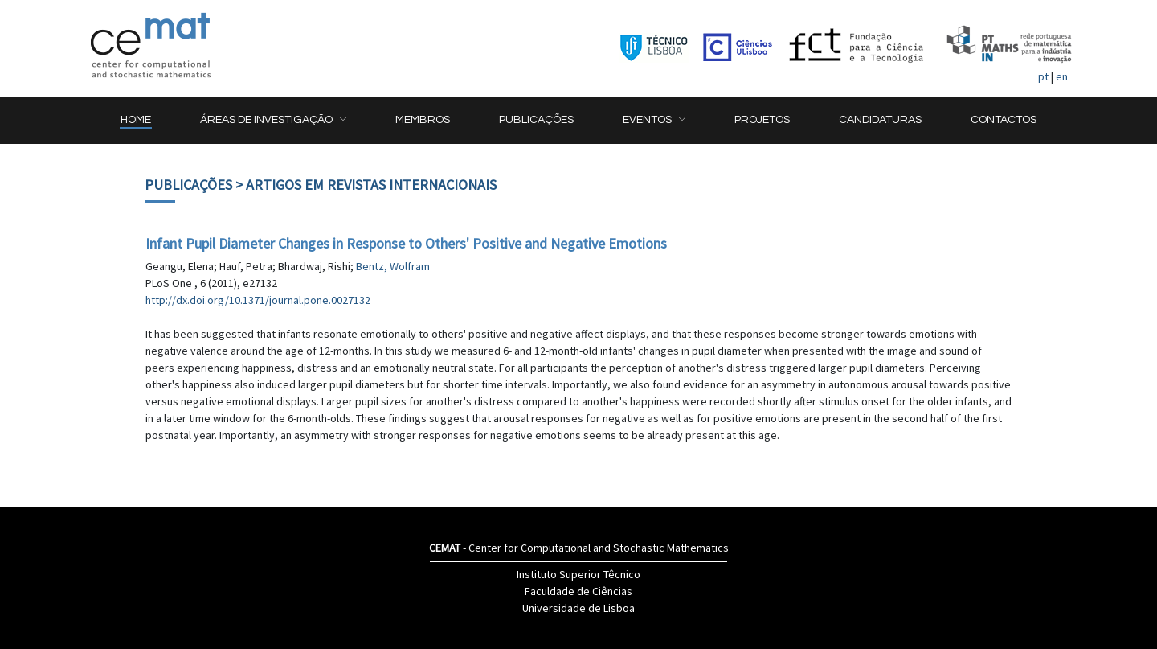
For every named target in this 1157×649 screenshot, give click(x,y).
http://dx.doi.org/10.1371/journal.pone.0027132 (257, 300)
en (1062, 76)
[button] (273, 120)
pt (1043, 76)
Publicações (188, 184)
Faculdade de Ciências (578, 591)
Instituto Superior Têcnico (578, 574)
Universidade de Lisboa (578, 608)
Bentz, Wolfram (393, 266)
